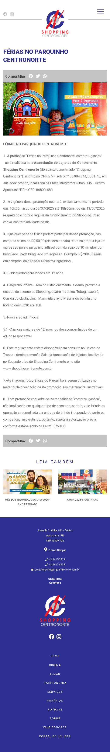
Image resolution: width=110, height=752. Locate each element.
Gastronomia (55, 682)
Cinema (55, 665)
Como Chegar (55, 550)
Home (55, 656)
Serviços (55, 691)
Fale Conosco (55, 727)
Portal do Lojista (55, 736)
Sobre (55, 718)
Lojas (55, 674)
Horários (55, 700)
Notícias (55, 709)
